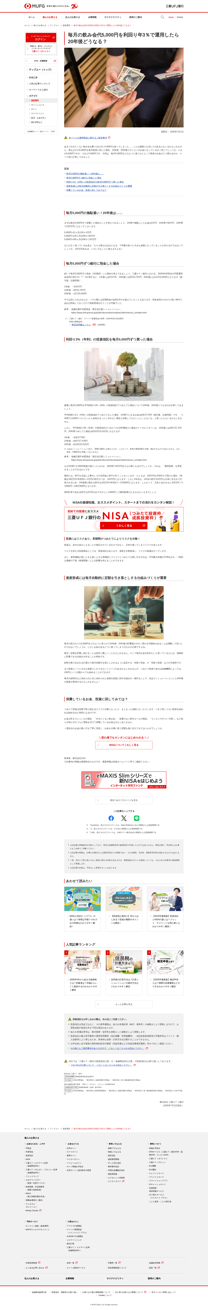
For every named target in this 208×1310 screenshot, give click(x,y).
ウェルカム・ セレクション (31, 1205)
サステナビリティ (112, 17)
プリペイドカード (156, 1177)
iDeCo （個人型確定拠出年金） (36, 1194)
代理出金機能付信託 (116, 1170)
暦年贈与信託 (113, 1166)
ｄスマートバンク (74, 1240)
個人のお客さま (50, 17)
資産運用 (66, 25)
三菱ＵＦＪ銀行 (175, 6)
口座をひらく (73, 1221)
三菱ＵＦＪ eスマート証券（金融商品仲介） (37, 1164)
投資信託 (29, 1155)
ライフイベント (37, 113)
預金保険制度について (117, 1268)
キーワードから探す (38, 90)
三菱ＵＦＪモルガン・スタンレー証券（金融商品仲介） (41, 1171)
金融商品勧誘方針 (39, 1292)
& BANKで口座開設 (75, 1236)
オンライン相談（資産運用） (38, 1226)
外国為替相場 (33, 1263)
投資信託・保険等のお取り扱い (65, 1292)
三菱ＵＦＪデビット (157, 1162)
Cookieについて (105, 1295)
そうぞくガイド (116, 1181)
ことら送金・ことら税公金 (160, 1201)
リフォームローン (74, 1163)
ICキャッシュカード (157, 1184)
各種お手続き (154, 1148)
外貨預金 (29, 1152)
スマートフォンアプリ (158, 1181)
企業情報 (92, 17)
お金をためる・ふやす (36, 1144)
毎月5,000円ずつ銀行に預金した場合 (83, 178)
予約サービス (32, 1221)
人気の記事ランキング (39, 83)
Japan (171, 17)
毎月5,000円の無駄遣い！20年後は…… (85, 174)
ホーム (31, 17)
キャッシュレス (37, 105)
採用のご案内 (135, 17)
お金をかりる (73, 1144)
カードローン (72, 1152)
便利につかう (155, 1144)
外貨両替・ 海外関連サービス (156, 1189)
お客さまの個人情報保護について (96, 1292)
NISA (28, 1159)
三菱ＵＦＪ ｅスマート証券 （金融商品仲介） (78, 1248)
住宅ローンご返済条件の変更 (79, 1170)
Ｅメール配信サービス (76, 1268)
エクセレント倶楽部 (116, 1178)
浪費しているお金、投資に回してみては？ (86, 190)
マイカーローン (73, 1159)
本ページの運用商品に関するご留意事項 (88, 138)
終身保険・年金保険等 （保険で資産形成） (35, 1188)
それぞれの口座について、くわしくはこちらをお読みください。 (103, 1065)
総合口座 (70, 1244)
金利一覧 (72, 1263)
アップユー (54, 25)
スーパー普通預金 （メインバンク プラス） (77, 1231)
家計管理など (36, 122)
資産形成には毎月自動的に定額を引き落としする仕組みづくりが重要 (99, 186)
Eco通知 (152, 1170)
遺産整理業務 (113, 1159)
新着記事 (33, 77)
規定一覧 (154, 1268)
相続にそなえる (114, 1152)
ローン (34, 109)
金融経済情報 (156, 1263)
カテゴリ (33, 96)
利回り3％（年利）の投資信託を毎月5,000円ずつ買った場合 (95, 182)
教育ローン (71, 1155)
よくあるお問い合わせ (37, 1268)
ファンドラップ (32, 1176)
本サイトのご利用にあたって (163, 1292)
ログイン (40, 38)
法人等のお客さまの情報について (130, 1292)
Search (162, 17)
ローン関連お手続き (75, 1166)
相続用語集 (112, 1174)
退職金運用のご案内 (34, 1200)
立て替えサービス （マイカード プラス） (158, 1196)
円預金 (28, 1148)
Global (180, 17)
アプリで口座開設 (74, 1226)
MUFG (34, 6)
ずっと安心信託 (114, 1163)
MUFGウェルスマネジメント (38, 1229)
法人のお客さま (72, 17)
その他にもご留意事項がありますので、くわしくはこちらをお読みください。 (109, 1048)
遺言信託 (111, 1155)
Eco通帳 (152, 1166)
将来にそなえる (115, 1144)
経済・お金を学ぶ (38, 118)
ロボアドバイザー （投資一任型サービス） (36, 1181)
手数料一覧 (114, 1263)
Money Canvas (34, 1210)
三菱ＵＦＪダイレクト (158, 1158)
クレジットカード (156, 1173)
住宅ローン (71, 1148)
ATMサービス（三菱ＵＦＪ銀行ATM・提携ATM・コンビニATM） (166, 1153)
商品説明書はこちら (89, 325)
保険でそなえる (114, 1148)
